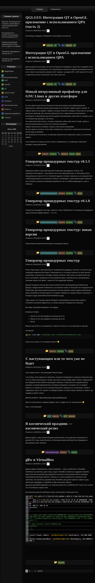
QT (5, 88)
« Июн (10, 146)
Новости (7, 109)
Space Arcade (9, 93)
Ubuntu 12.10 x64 (36, 316)
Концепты (8, 101)
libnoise (28, 287)
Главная (39, 9)
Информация (55, 9)
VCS (6, 97)
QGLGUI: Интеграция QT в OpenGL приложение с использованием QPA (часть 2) (11, 25)
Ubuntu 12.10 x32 (36, 319)
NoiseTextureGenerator (9, 77)
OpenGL (7, 84)
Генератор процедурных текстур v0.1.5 (11, 52)
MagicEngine (9, 71)
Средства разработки (12, 113)
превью (55, 307)
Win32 (32, 322)
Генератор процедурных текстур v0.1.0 (11, 60)
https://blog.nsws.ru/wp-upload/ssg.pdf (53, 398)
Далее (40, 571)
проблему (37, 482)
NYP (6, 80)
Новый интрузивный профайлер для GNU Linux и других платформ (11, 44)
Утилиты (7, 117)
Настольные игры (11, 105)
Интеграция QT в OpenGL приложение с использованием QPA (10, 35)
